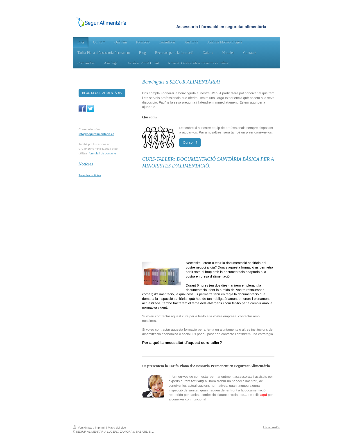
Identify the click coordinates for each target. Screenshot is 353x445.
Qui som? (190, 142)
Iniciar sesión (271, 427)
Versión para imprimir (89, 427)
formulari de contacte (102, 153)
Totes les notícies (90, 175)
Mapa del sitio (117, 427)
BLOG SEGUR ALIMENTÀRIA (102, 93)
